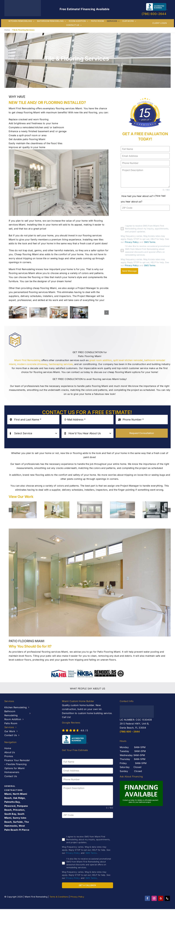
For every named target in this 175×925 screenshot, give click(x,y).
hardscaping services (61, 364)
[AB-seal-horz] (75, 739)
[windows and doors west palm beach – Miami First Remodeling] (79, 312)
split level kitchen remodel (128, 360)
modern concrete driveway (32, 364)
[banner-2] (18, 312)
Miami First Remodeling (27, 360)
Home (7, 30)
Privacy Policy (132, 242)
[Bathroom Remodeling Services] (38, 312)
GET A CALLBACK (87, 885)
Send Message (129, 271)
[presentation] (143, 217)
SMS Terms (149, 242)
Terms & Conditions (58, 895)
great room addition (100, 360)
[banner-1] (59, 312)
